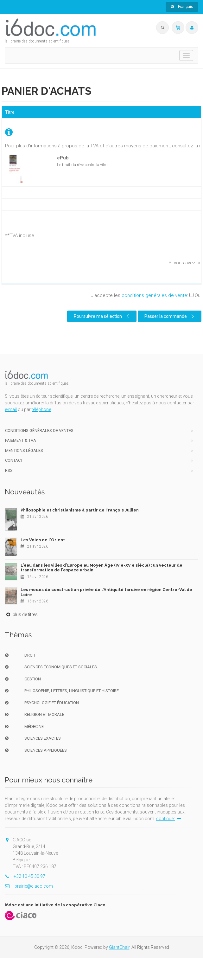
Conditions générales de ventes (39, 430)
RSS (9, 470)
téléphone (41, 409)
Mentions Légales (24, 450)
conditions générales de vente (154, 295)
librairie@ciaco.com (29, 886)
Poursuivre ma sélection (102, 316)
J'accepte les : (146, 295)
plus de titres (21, 614)
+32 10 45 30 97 (25, 876)
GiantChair (119, 947)
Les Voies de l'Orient (43, 539)
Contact (14, 460)
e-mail (11, 409)
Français (182, 6)
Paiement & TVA (20, 440)
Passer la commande (170, 316)
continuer (168, 818)
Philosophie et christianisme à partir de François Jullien (80, 510)
